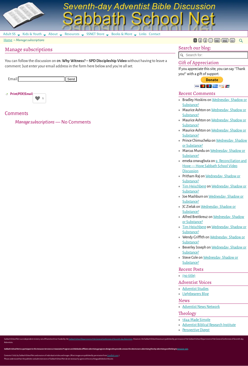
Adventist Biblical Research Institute (209, 325)
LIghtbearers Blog (195, 294)
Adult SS (9, 34)
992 (225, 40)
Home (8, 40)
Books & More (121, 34)
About (53, 34)
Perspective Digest (195, 330)
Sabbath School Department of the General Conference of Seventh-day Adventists (100, 339)
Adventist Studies (195, 289)
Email (12, 79)
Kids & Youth (32, 34)
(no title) (188, 276)
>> (232, 40)
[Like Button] (37, 98)
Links (144, 34)
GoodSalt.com (112, 356)
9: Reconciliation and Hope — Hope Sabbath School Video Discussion (214, 166)
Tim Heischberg (194, 186)
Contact (154, 34)
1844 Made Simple (196, 320)
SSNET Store (95, 34)
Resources (72, 34)
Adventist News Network (201, 307)
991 (217, 40)
